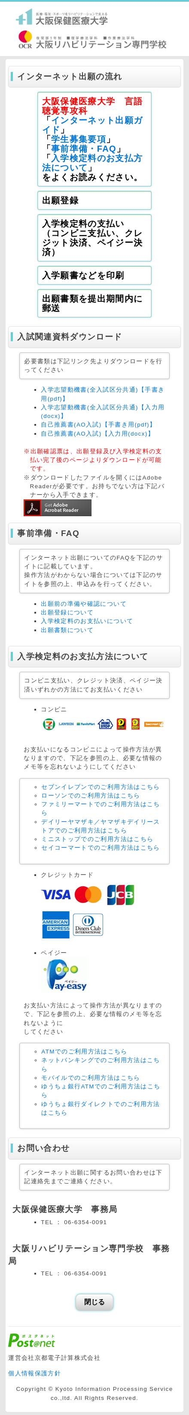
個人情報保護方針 (34, 1373)
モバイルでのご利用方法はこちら (90, 1078)
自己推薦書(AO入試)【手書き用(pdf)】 (98, 424)
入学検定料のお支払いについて (87, 621)
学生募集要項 (78, 139)
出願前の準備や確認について (84, 604)
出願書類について (67, 630)
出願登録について (67, 612)
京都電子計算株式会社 (68, 1358)
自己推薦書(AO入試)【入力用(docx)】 (97, 433)
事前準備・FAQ (83, 148)
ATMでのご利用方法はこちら (84, 1051)
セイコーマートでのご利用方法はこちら (100, 848)
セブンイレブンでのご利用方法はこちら (100, 787)
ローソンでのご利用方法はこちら (90, 795)
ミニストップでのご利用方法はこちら (97, 839)
